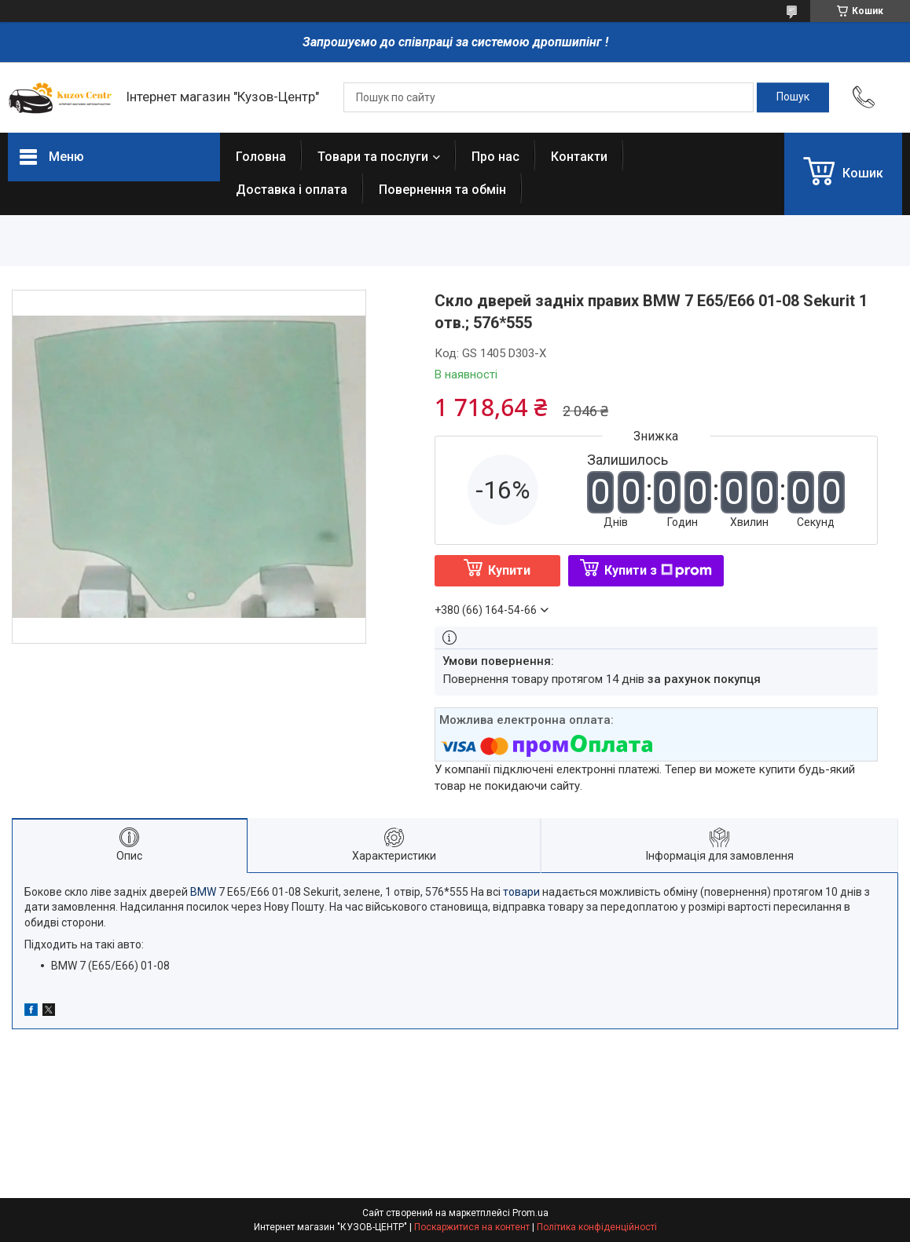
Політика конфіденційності (597, 1227)
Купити (509, 570)
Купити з (658, 570)
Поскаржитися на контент (472, 1227)
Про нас (495, 156)
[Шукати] (793, 97)
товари (521, 892)
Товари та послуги (372, 156)
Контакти (579, 156)
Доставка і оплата (291, 189)
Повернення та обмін (442, 189)
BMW (203, 892)
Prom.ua (530, 1212)
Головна (261, 156)
